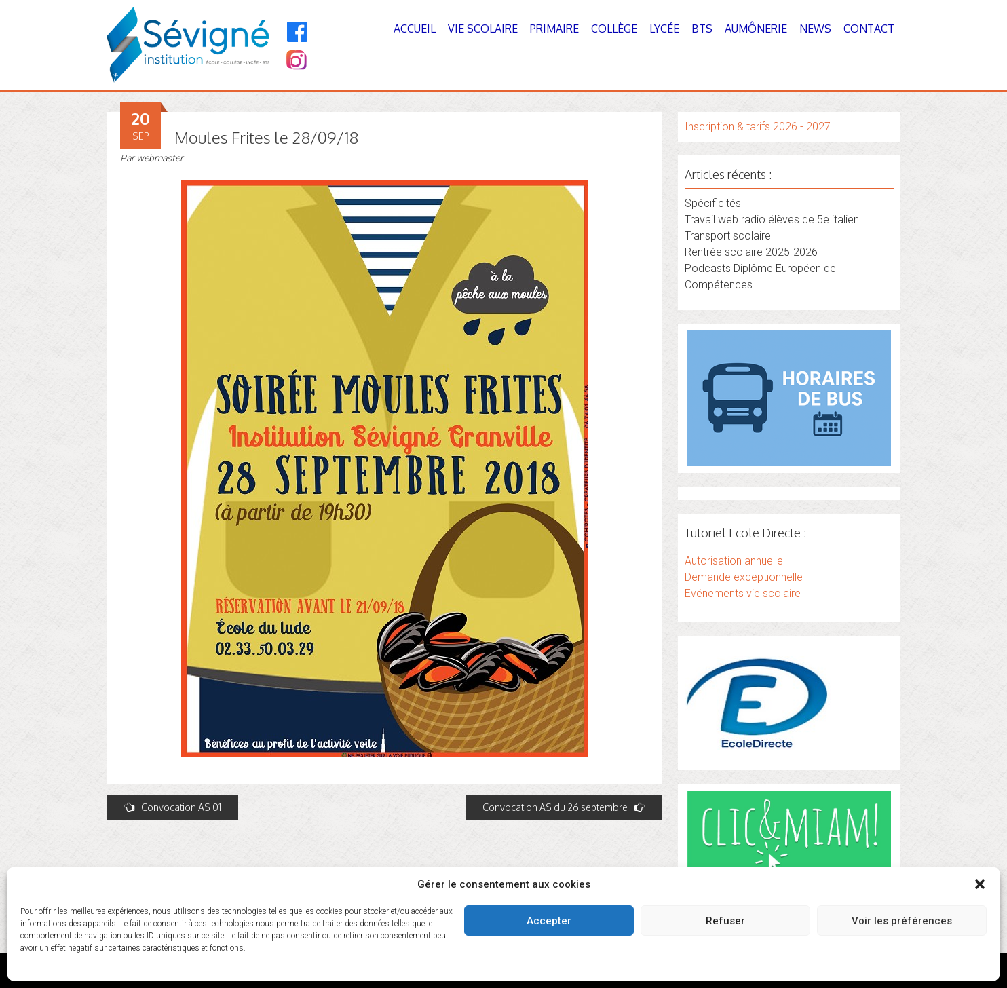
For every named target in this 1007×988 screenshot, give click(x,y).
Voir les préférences (902, 921)
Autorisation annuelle (734, 560)
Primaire (554, 28)
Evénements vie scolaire (743, 593)
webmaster (159, 158)
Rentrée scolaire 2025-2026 (751, 252)
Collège (614, 28)
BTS (701, 28)
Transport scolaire (728, 235)
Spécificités (713, 203)
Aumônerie (756, 28)
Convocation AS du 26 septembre (563, 807)
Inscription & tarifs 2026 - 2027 (758, 126)
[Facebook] (297, 32)
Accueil (415, 28)
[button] (980, 884)
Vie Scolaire (483, 28)
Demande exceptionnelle (744, 577)
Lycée (664, 28)
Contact (868, 28)
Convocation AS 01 (172, 807)
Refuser (725, 921)
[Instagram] (295, 61)
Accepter (549, 921)
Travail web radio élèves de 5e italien (772, 219)
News (815, 28)
